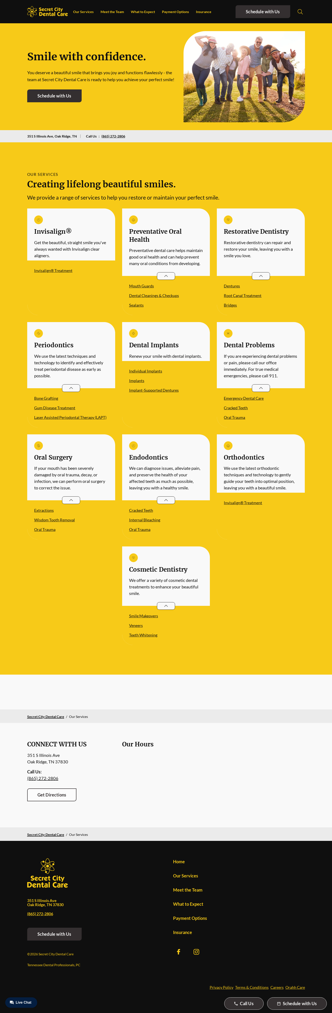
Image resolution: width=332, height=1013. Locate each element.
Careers (277, 987)
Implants (136, 380)
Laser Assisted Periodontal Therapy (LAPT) (70, 417)
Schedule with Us (263, 11)
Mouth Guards (141, 286)
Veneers (136, 625)
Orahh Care (295, 987)
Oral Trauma (234, 417)
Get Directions (51, 794)
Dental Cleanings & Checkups (154, 295)
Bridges (230, 305)
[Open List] (166, 276)
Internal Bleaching (144, 519)
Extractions (44, 510)
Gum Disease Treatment (54, 407)
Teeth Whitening (143, 635)
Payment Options (175, 12)
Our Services (83, 12)
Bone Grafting (46, 398)
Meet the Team (112, 12)
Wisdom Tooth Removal (54, 519)
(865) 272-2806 (113, 136)
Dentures (232, 286)
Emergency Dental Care (244, 398)
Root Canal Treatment (242, 295)
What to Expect (143, 12)
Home (179, 861)
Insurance (203, 12)
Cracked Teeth (236, 407)
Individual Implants (145, 371)
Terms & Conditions (252, 987)
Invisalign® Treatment (53, 270)
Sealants (136, 305)
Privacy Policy (221, 987)
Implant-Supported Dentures (154, 390)
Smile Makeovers (143, 615)
